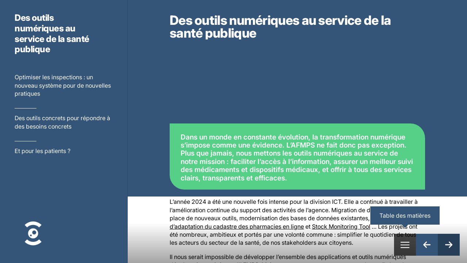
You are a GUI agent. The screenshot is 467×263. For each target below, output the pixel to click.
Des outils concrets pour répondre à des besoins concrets (62, 122)
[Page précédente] (427, 245)
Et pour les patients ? (42, 151)
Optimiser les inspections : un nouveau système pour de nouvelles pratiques (63, 85)
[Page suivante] (449, 245)
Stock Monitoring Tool (341, 226)
